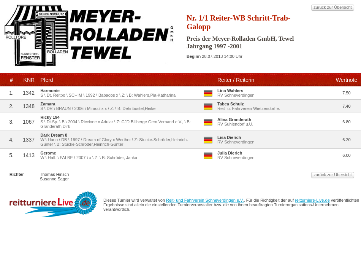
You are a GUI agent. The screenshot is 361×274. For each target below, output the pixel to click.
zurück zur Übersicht (333, 7)
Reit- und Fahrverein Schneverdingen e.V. (205, 200)
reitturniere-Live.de (312, 200)
